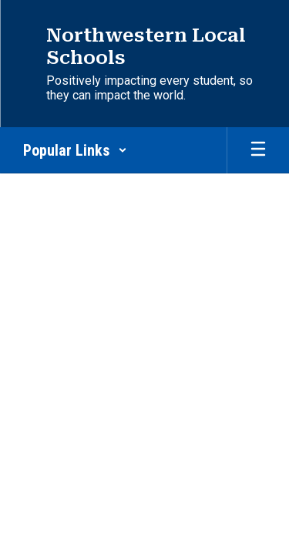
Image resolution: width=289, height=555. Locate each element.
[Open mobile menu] (258, 150)
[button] (75, 150)
